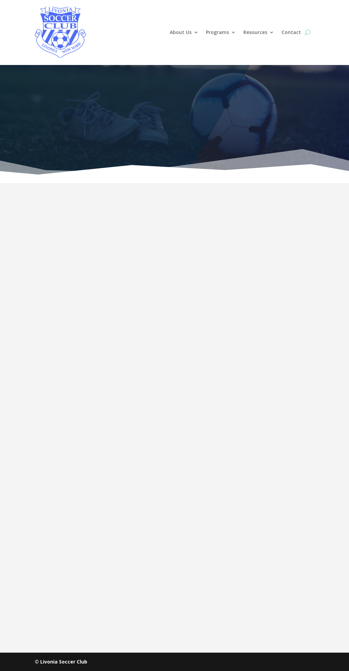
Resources (255, 32)
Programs (217, 32)
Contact (291, 32)
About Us (181, 32)
